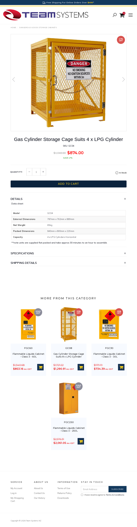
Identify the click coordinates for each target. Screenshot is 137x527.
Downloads (63, 498)
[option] (68, 82)
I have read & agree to (102, 495)
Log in (14, 493)
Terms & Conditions (115, 495)
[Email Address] (95, 489)
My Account (16, 488)
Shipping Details (24, 263)
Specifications (22, 253)
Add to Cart (68, 183)
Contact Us (39, 493)
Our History (39, 498)
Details (17, 199)
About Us (38, 488)
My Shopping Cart (17, 499)
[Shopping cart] (122, 15)
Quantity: (16, 172)
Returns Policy (64, 493)
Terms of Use (63, 488)
